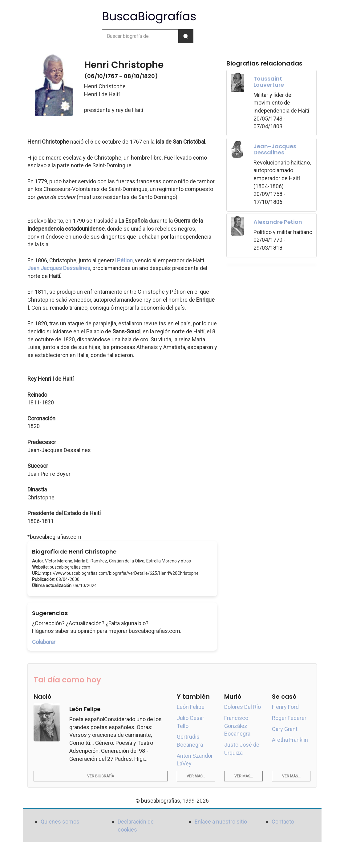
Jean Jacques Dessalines (58, 268)
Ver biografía (100, 776)
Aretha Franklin (290, 740)
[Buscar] (185, 36)
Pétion (125, 260)
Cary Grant (284, 729)
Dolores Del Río (242, 707)
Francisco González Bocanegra (237, 726)
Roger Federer (289, 718)
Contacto (283, 821)
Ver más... (196, 776)
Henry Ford (285, 707)
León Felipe (190, 707)
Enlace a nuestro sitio (221, 821)
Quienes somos (60, 821)
